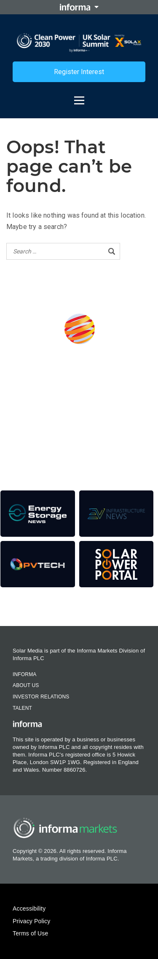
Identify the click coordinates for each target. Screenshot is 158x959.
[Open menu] (79, 96)
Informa (24, 674)
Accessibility (29, 908)
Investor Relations (41, 697)
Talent (22, 708)
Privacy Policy (31, 921)
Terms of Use (30, 933)
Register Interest (79, 72)
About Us (26, 685)
